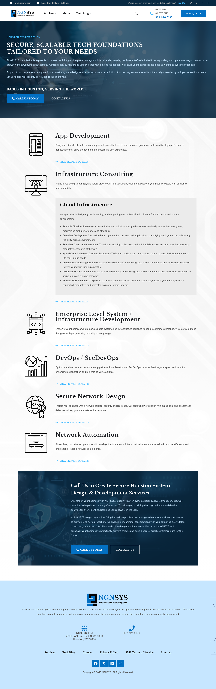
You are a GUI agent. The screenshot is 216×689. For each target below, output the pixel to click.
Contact (88, 652)
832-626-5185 (163, 17)
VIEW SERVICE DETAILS (72, 161)
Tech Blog (82, 13)
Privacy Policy (109, 652)
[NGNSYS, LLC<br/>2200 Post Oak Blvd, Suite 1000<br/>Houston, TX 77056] (84, 628)
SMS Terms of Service (139, 652)
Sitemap (166, 652)
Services (48, 13)
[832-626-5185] (132, 628)
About (66, 13)
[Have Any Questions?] (151, 13)
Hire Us (180, 3)
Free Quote (193, 13)
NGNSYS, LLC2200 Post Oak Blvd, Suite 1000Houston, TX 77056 (84, 636)
